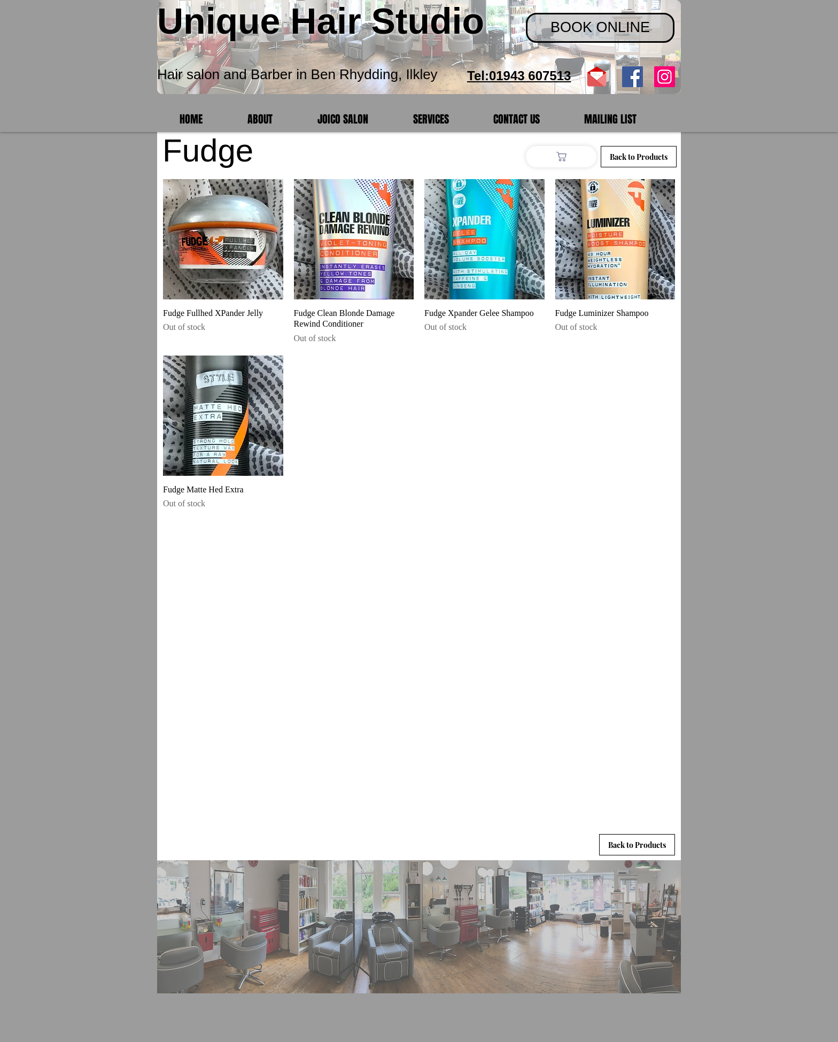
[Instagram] (664, 76)
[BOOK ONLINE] (600, 28)
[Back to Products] (637, 844)
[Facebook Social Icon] (632, 76)
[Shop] (561, 156)
